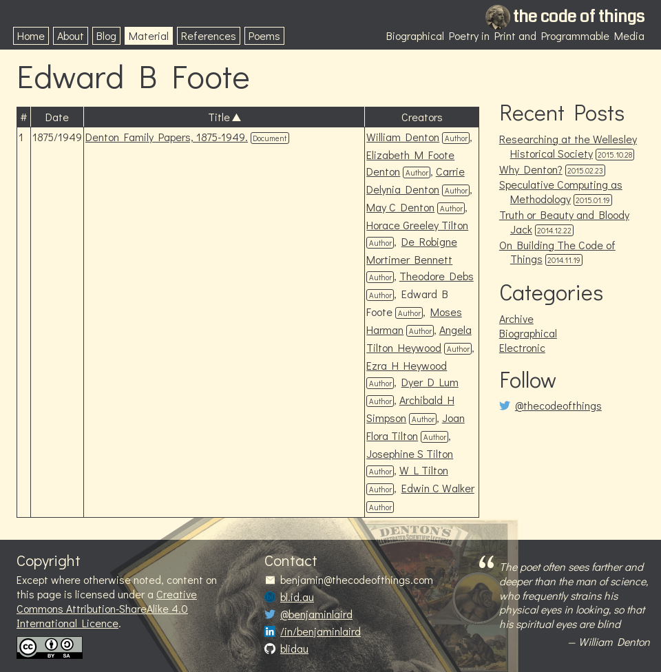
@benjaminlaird (316, 614)
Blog (106, 35)
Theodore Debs (436, 276)
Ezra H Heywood (406, 365)
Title (219, 116)
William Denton (402, 136)
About (70, 35)
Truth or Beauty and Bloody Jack (564, 221)
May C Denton (400, 207)
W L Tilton (423, 470)
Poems (264, 35)
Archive (516, 318)
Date (57, 116)
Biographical (528, 333)
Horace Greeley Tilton (417, 225)
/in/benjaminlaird (320, 631)
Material (149, 35)
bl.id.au (297, 597)
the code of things (578, 16)
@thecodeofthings (558, 405)
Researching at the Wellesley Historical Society (568, 146)
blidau (294, 648)
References (208, 35)
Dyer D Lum (430, 382)
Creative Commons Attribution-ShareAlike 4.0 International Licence (107, 608)
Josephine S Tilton (409, 453)
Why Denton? (531, 169)
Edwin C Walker (437, 488)
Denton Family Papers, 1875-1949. (166, 136)
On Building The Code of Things (557, 252)
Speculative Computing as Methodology (560, 191)
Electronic (522, 347)
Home (31, 35)
